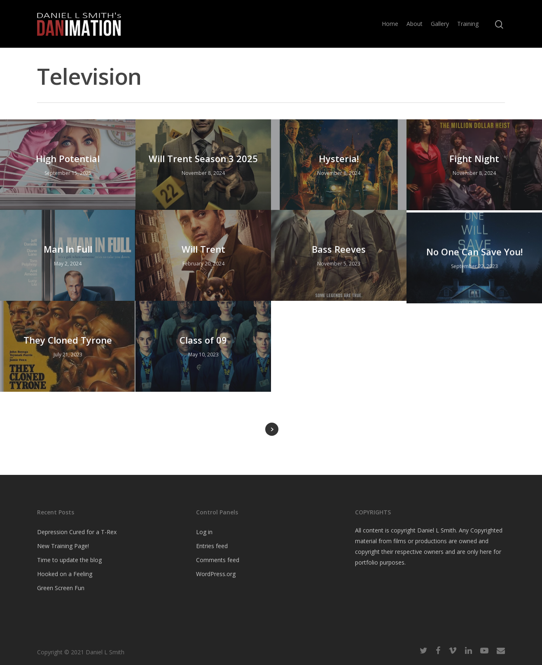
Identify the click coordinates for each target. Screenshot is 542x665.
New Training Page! (63, 546)
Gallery (440, 24)
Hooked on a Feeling (64, 574)
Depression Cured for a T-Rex (77, 532)
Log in (204, 532)
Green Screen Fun (60, 588)
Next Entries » (271, 429)
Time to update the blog (69, 560)
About (414, 24)
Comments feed (217, 560)
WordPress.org (216, 574)
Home (390, 24)
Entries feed (212, 546)
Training (468, 24)
